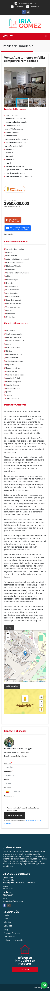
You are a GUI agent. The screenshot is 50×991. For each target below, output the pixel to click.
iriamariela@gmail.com (18, 756)
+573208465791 (23, 752)
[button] (43, 69)
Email (7, 779)
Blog (6, 929)
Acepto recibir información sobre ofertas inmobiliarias (23, 809)
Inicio (6, 915)
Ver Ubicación (24, 704)
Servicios (8, 926)
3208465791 (19, 6)
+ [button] (8, 634)
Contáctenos (9, 936)
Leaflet (25, 681)
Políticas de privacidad (14, 940)
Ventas (7, 918)
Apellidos (8, 771)
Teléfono (8, 788)
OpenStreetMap (40, 681)
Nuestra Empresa (12, 933)
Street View (15, 189)
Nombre (8, 763)
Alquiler (7, 922)
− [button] (8, 638)
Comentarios (9, 796)
